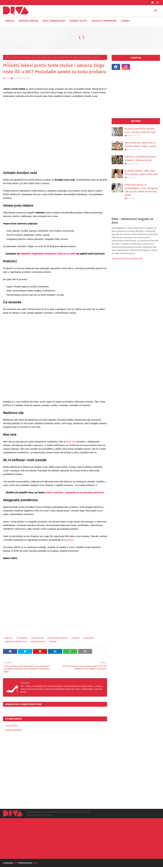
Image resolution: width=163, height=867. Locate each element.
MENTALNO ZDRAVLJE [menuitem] (28, 21)
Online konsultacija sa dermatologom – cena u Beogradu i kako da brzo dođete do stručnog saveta (142, 190)
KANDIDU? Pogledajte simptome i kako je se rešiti (48, 253)
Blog (15, 863)
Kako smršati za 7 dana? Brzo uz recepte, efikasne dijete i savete (140, 144)
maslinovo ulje (37, 638)
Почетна (9, 57)
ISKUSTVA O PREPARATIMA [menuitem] (104, 21)
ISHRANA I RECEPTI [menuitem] (78, 21)
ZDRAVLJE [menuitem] (9, 21)
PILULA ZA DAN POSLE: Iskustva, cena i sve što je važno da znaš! (140, 130)
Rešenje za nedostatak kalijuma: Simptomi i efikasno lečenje (140, 158)
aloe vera (18, 57)
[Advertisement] (136, 94)
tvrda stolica (89, 638)
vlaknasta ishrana (38, 642)
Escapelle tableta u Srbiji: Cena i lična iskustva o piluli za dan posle (141, 173)
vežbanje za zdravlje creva (16, 642)
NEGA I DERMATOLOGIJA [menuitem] (54, 21)
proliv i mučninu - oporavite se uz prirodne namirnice (74, 492)
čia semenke (22, 638)
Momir (35, 863)
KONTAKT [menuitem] (125, 21)
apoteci (70, 540)
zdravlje (53, 642)
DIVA (8, 78)
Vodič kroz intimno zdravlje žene (127, 258)
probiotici (75, 638)
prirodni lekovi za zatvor (58, 638)
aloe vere (71, 441)
